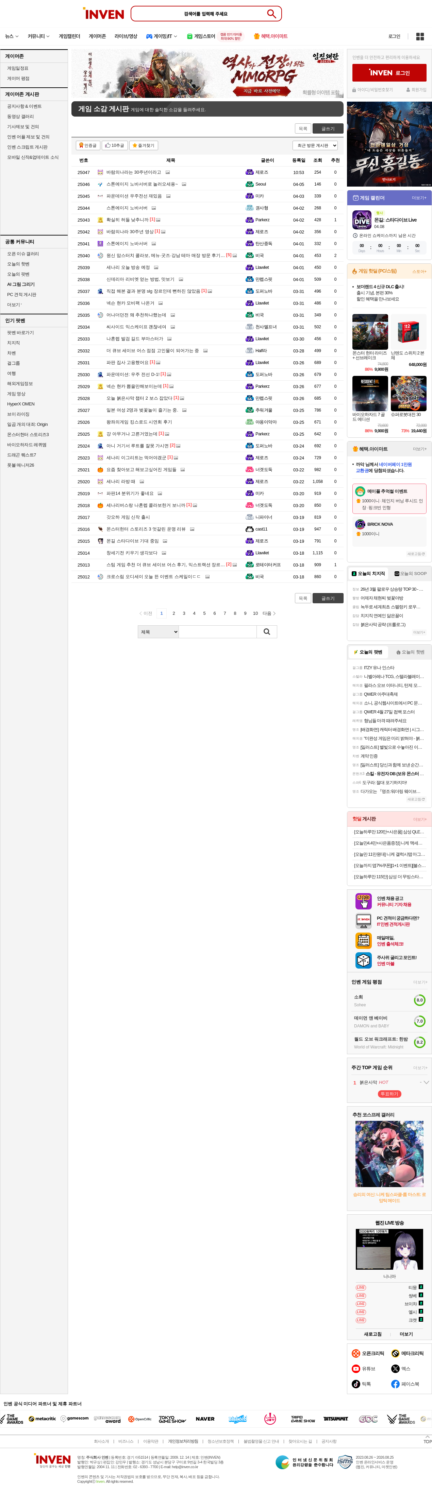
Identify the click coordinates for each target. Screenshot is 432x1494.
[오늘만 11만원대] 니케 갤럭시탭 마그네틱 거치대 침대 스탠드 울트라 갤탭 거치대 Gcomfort (390, 854)
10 (255, 613)
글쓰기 (328, 128)
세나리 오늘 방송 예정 (128, 267)
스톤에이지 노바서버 (127, 207)
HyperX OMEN (20, 404)
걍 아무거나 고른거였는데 (131, 433)
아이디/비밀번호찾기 (375, 90)
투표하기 (389, 1093)
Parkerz (262, 219)
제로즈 (261, 172)
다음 (267, 613)
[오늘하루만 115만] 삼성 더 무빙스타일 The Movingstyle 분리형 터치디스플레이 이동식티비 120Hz (390, 876)
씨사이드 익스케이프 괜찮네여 (136, 326)
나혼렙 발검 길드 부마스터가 (134, 338)
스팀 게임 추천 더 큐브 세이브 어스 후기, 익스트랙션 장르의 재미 (170, 564)
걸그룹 (13, 363)
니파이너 (263, 517)
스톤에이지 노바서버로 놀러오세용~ (142, 184)
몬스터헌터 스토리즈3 (28, 434)
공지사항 (328, 1441)
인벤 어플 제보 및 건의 (28, 137)
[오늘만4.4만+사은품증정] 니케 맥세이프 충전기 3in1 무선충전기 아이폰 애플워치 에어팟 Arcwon (390, 843)
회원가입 (419, 90)
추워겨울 (263, 410)
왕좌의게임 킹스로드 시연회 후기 (139, 421)
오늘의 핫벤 (18, 264)
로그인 (394, 36)
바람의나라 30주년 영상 (130, 231)
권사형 (261, 207)
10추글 (118, 145)
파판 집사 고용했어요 (127, 362)
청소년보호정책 (220, 1441)
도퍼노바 (263, 291)
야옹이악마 (266, 421)
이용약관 (150, 1441)
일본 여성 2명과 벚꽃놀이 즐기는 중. (142, 410)
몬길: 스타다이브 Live (395, 220)
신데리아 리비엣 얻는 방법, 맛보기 (140, 279)
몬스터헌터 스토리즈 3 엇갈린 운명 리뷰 (146, 529)
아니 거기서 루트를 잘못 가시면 (137, 445)
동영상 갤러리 (20, 116)
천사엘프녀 (266, 326)
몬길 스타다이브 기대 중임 (132, 540)
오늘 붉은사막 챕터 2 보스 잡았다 (139, 398)
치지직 (13, 343)
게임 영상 (16, 394)
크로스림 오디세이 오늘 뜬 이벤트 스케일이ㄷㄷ (153, 576)
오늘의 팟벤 (18, 274)
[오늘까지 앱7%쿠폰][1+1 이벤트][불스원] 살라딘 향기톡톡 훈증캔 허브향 (390, 865)
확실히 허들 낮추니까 (127, 219)
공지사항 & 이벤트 (24, 106)
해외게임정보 (20, 383)
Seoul (260, 184)
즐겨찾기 (146, 145)
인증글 (90, 145)
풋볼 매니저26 (20, 465)
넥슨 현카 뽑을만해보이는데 (134, 386)
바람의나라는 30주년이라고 (133, 172)
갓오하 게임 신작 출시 (128, 517)
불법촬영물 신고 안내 (261, 1441)
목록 (303, 128)
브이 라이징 (18, 414)
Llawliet (262, 267)
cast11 (261, 529)
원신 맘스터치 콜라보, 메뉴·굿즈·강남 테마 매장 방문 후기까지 (167, 255)
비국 (259, 255)
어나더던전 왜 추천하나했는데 (136, 314)
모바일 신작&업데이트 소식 (33, 157)
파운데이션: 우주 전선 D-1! (133, 374)
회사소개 (101, 1441)
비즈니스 (125, 1441)
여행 (11, 373)
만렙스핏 (263, 279)
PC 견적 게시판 (21, 294)
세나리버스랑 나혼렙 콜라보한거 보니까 (145, 505)
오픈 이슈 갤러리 (23, 253)
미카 (259, 195)
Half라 (261, 350)
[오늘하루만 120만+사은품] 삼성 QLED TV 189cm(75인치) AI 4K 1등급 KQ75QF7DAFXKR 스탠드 (390, 831)
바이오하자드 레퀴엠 (27, 444)
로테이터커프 (268, 564)
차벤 (11, 353)
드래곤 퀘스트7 (21, 455)
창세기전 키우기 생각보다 (131, 552)
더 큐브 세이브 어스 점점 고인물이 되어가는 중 (152, 350)
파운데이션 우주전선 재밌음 (134, 195)
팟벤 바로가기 (20, 332)
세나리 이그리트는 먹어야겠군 (136, 457)
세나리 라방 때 (120, 481)
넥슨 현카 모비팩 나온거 (130, 303)
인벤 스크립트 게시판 (27, 147)
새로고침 (414, 554)
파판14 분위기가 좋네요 (130, 493)
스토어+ (419, 271)
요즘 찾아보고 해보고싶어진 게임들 (141, 469)
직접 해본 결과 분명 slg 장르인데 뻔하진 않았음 (153, 291)
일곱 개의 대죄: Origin (27, 424)
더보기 (406, 1334)
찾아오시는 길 (300, 1441)
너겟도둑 (263, 469)
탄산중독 (263, 243)
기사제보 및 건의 (23, 126)
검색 (267, 631)
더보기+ (419, 198)
